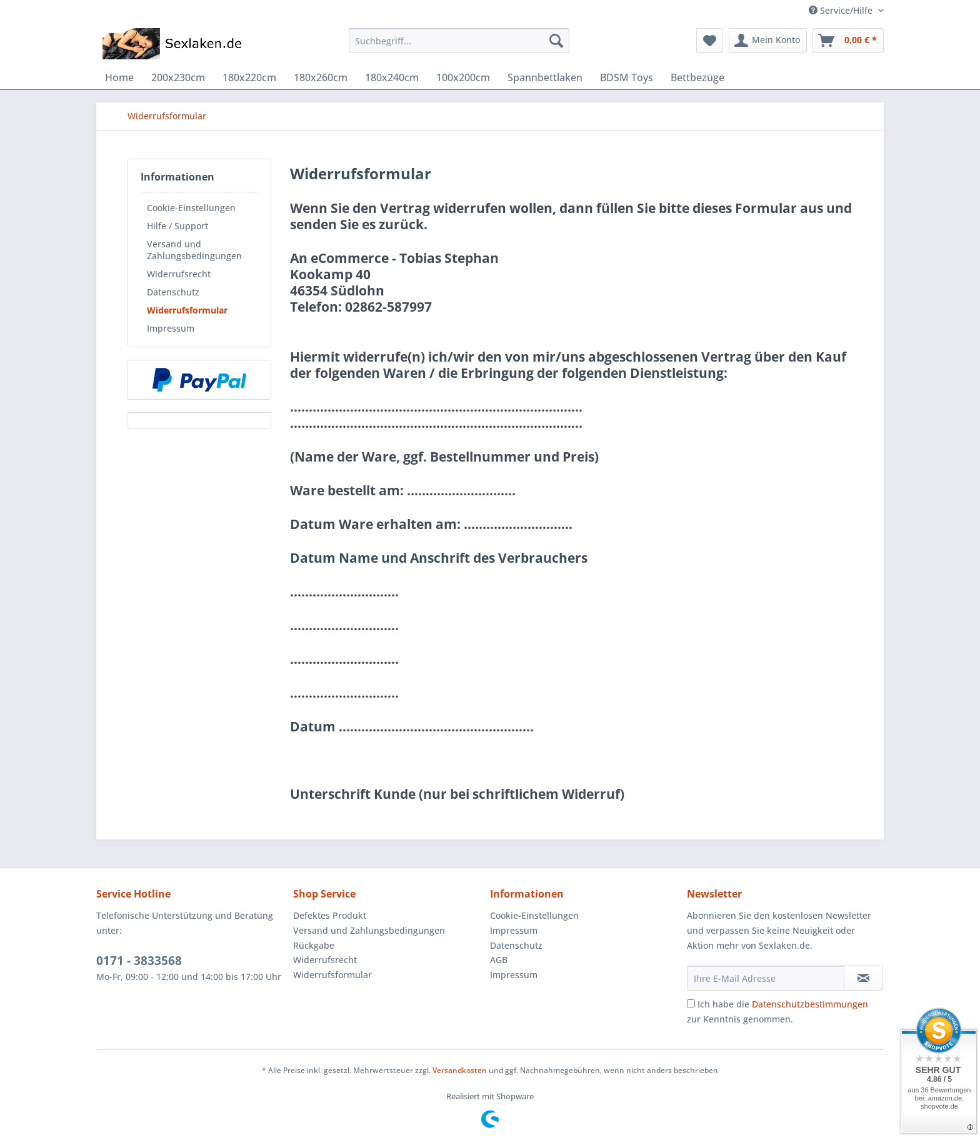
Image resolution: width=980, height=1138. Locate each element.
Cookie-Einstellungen (191, 208)
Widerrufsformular (187, 310)
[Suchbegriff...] (459, 40)
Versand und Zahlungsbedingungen (194, 250)
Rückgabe (313, 945)
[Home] (119, 77)
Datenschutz (173, 292)
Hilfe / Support (177, 226)
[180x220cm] (249, 77)
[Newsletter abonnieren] (863, 978)
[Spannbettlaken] (545, 77)
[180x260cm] (320, 77)
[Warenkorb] (848, 40)
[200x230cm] (178, 77)
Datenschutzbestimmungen (810, 1004)
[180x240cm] (392, 77)
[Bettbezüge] (697, 77)
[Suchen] (556, 40)
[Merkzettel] (709, 40)
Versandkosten (459, 1070)
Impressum (170, 328)
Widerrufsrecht (179, 274)
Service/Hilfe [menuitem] (842, 10)
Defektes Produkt (329, 915)
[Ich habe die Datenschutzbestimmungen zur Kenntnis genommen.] (691, 1003)
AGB (499, 960)
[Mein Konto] (768, 40)
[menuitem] (459, 46)
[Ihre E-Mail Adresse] (765, 978)
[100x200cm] (463, 77)
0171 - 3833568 (139, 960)
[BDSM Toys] (626, 77)
